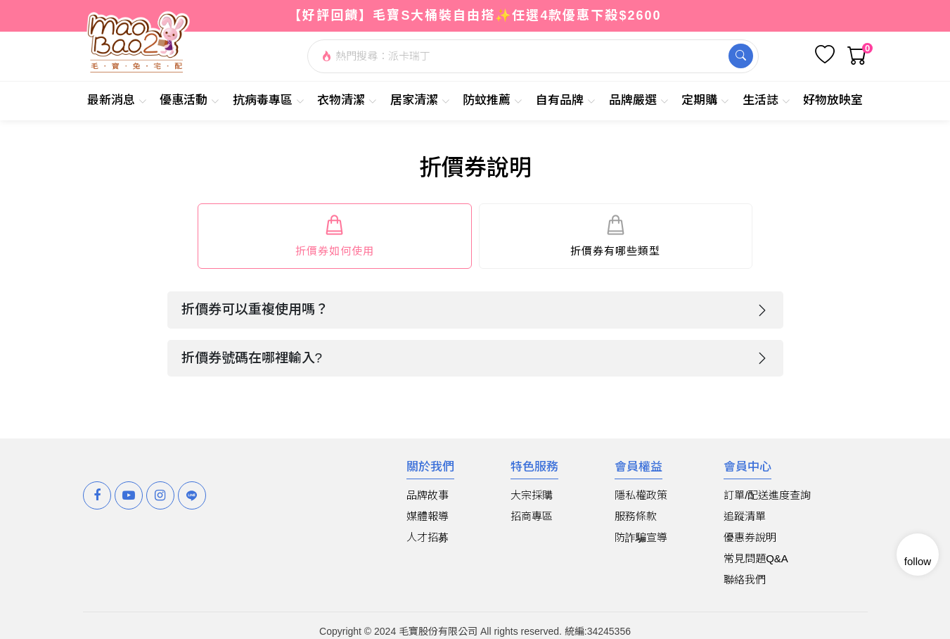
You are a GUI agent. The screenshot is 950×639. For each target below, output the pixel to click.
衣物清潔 (347, 100)
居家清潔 (420, 100)
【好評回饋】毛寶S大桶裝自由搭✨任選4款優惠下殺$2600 (474, 15)
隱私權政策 (641, 495)
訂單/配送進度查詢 (767, 495)
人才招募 (427, 537)
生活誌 (766, 100)
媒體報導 (427, 516)
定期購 (705, 100)
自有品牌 (566, 100)
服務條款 (636, 516)
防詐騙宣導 (641, 537)
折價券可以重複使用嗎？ (254, 309)
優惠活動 (189, 100)
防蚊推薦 (492, 100)
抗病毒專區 (268, 100)
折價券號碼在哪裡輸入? (252, 357)
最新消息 (117, 100)
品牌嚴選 (639, 100)
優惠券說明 (750, 537)
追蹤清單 (745, 516)
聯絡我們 (745, 580)
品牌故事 (427, 495)
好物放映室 (833, 100)
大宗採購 (532, 495)
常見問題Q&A (756, 558)
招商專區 (532, 516)
